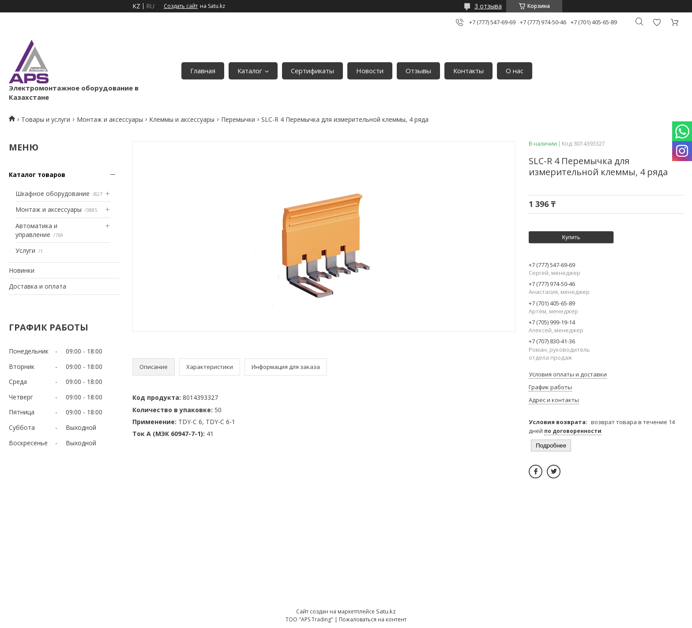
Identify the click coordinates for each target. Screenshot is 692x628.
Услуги (25, 250)
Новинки (21, 270)
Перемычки (238, 119)
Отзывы (418, 70)
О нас (514, 70)
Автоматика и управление (36, 230)
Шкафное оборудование (52, 193)
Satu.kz (386, 611)
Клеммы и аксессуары (181, 119)
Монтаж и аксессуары (110, 119)
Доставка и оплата (37, 286)
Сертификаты (312, 70)
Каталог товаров (37, 174)
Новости (370, 70)
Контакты (468, 70)
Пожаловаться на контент (372, 619)
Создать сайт (181, 6)
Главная (202, 70)
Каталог (249, 70)
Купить (571, 237)
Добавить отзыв (657, 22)
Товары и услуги (45, 119)
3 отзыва (488, 6)
